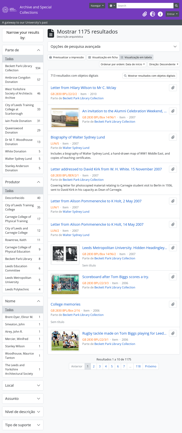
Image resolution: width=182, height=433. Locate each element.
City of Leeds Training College (22, 207)
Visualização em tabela (136, 57)
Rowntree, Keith (22, 241)
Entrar (171, 14)
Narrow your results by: (22, 35)
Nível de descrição (20, 411)
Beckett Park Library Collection (22, 68)
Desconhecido (22, 199)
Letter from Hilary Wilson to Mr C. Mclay (83, 88)
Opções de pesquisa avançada (75, 46)
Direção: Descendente (162, 64)
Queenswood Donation (22, 130)
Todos (9, 59)
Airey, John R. (22, 332)
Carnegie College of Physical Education (22, 249)
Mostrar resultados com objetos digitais (149, 75)
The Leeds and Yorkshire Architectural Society (22, 369)
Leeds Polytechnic (22, 290)
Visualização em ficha (103, 57)
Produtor (12, 182)
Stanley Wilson (22, 347)
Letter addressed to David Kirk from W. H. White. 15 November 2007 (106, 169)
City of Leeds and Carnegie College (22, 230)
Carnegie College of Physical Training (22, 219)
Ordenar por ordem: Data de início (122, 64)
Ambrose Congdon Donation (22, 80)
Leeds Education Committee (22, 268)
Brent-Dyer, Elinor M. (22, 318)
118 (138, 366)
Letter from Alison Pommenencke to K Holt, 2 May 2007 (96, 201)
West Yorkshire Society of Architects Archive (22, 93)
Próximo (150, 366)
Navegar (96, 5)
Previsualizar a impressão (66, 57)
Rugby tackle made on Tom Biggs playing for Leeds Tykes (125, 333)
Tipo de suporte (18, 424)
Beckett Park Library (22, 260)
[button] (145, 14)
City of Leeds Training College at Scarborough (22, 109)
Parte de (12, 50)
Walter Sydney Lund (22, 159)
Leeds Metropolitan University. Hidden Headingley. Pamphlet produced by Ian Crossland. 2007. (125, 248)
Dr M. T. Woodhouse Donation (22, 142)
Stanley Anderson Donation (22, 168)
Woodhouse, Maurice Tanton (22, 356)
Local (9, 385)
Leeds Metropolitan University (22, 280)
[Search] (145, 5)
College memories (66, 304)
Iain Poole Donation (22, 122)
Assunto (12, 398)
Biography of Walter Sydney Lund (78, 137)
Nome (10, 301)
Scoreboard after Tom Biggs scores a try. (115, 277)
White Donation (22, 152)
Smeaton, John (22, 325)
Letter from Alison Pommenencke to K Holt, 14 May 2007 (97, 224)
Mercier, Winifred (22, 340)
